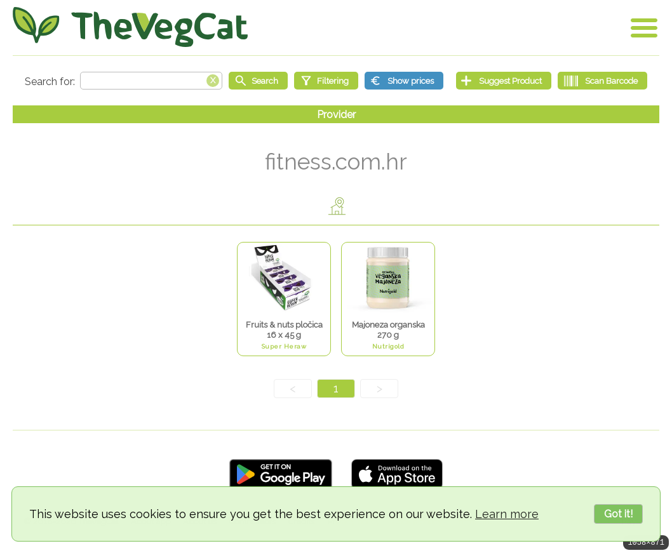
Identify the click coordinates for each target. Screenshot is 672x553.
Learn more (507, 514)
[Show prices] (404, 81)
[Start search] (258, 81)
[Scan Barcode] (602, 81)
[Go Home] (130, 27)
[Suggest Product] (503, 81)
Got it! (618, 514)
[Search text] (151, 81)
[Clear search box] (212, 79)
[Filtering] (326, 81)
